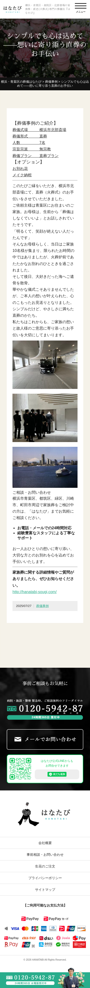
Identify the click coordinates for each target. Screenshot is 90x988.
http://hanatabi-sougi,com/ (34, 592)
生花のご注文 (45, 866)
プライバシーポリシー (45, 878)
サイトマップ (45, 889)
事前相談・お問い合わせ (45, 854)
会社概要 (45, 843)
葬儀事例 (42, 606)
